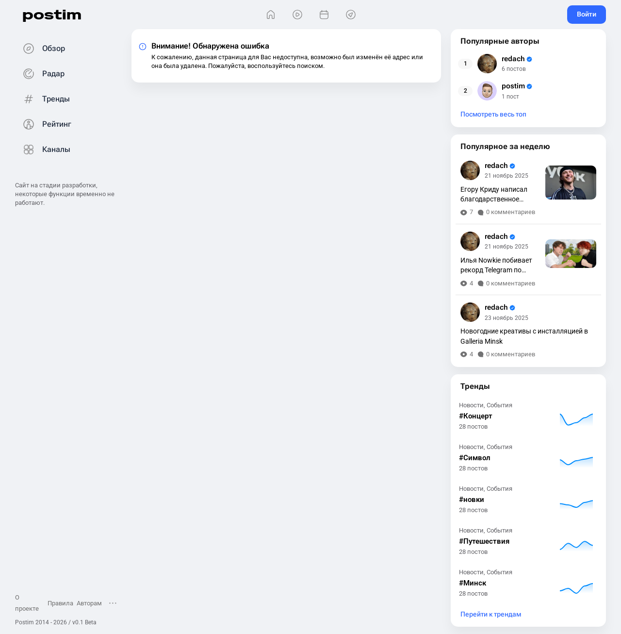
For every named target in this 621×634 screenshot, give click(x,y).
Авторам (89, 603)
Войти (586, 14)
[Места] (350, 15)
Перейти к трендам (490, 614)
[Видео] (297, 15)
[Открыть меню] (113, 603)
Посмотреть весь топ (493, 114)
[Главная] (270, 15)
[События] (324, 15)
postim (52, 14)
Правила (60, 603)
